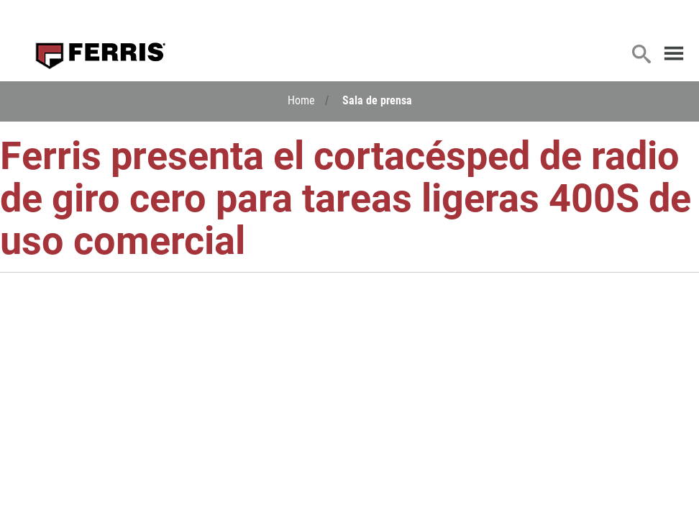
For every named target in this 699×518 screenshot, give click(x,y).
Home (301, 99)
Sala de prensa (377, 99)
